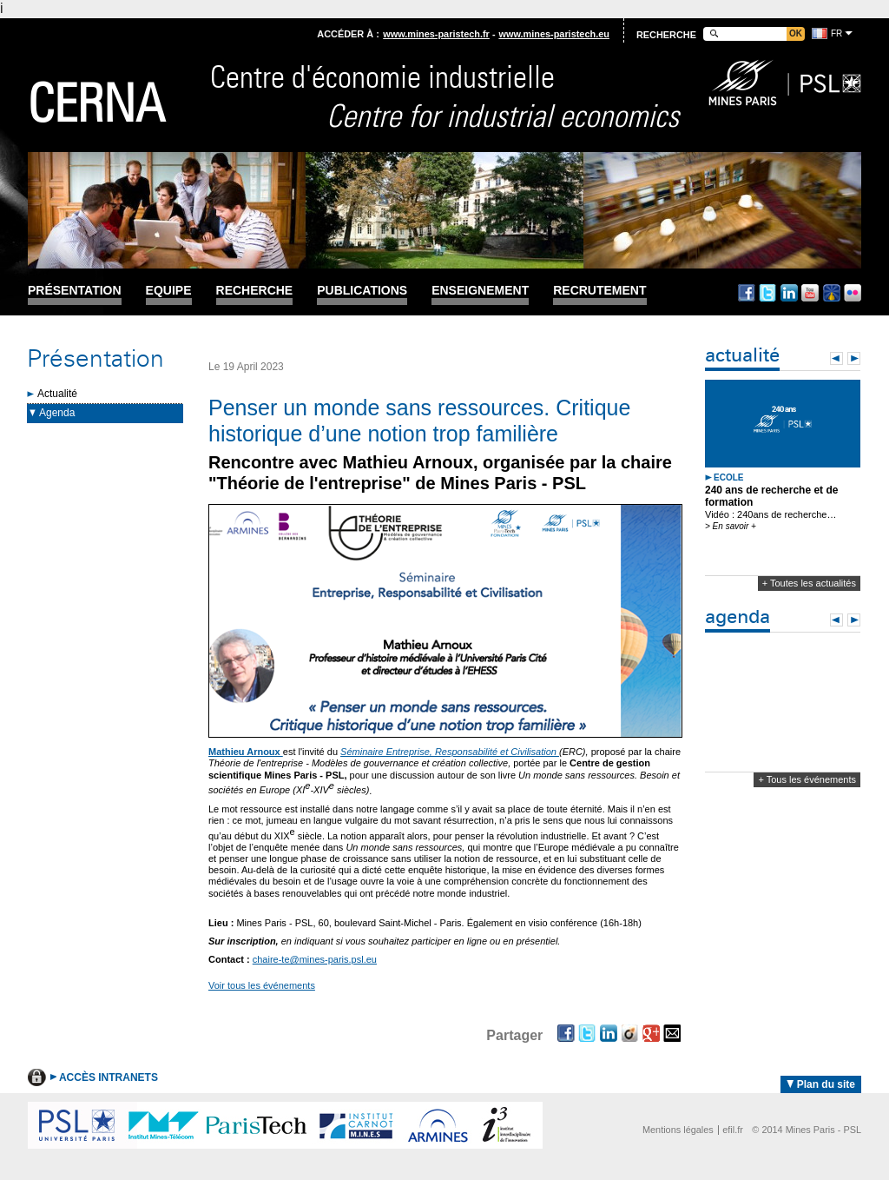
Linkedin (789, 293)
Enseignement (480, 290)
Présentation (75, 290)
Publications (362, 290)
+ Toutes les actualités (809, 583)
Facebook (746, 293)
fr (836, 33)
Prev (836, 358)
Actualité (57, 394)
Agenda (57, 413)
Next (853, 358)
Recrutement (599, 290)
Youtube (810, 293)
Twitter (767, 293)
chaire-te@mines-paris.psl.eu (315, 959)
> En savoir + (730, 526)
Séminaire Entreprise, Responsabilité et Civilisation (449, 751)
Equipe (169, 290)
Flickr (852, 293)
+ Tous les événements (807, 779)
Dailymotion (831, 293)
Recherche (254, 290)
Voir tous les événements (261, 985)
